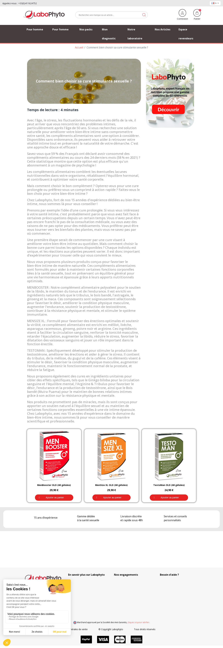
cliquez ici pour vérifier (138, 622)
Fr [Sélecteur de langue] (215, 3)
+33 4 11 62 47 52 (171, 586)
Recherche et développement (129, 603)
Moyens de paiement (125, 596)
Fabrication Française (125, 586)
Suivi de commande (78, 582)
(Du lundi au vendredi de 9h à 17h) (177, 590)
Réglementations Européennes (130, 582)
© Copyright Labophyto (131, 629)
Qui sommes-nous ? (78, 579)
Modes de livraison (124, 589)
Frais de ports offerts (125, 593)
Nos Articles (74, 586)
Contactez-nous (76, 596)
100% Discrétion (122, 579)
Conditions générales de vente (92, 629)
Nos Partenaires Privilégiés (82, 589)
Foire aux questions (78, 593)
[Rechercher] (111, 14)
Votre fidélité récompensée (128, 599)
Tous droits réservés (165, 629)
